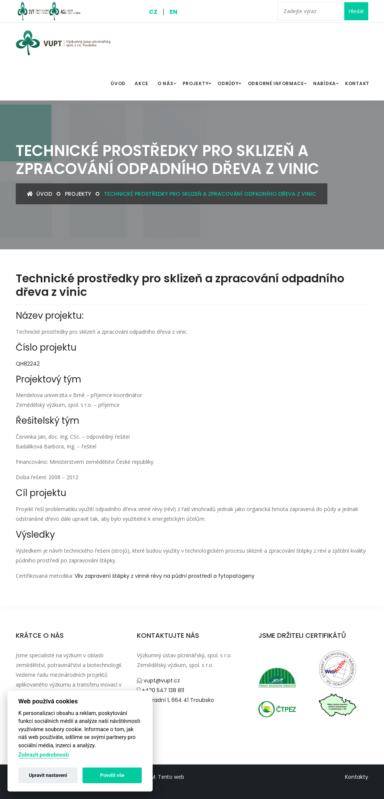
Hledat (356, 11)
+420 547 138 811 (162, 690)
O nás (166, 83)
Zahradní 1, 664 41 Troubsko (177, 700)
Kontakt (357, 83)
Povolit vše (112, 775)
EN (173, 11)
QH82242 (28, 363)
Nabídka (324, 83)
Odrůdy (230, 84)
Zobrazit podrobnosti (43, 755)
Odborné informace (276, 83)
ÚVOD (118, 83)
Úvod (39, 194)
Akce (141, 83)
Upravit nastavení (48, 775)
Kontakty (356, 777)
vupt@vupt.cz (161, 680)
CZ (153, 11)
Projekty (198, 84)
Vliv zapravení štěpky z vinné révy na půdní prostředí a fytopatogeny (165, 576)
